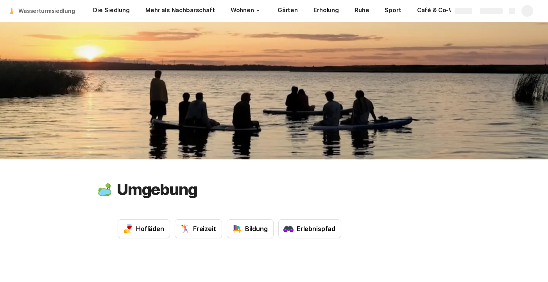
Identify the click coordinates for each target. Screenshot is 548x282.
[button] (258, 10)
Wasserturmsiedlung (46, 10)
